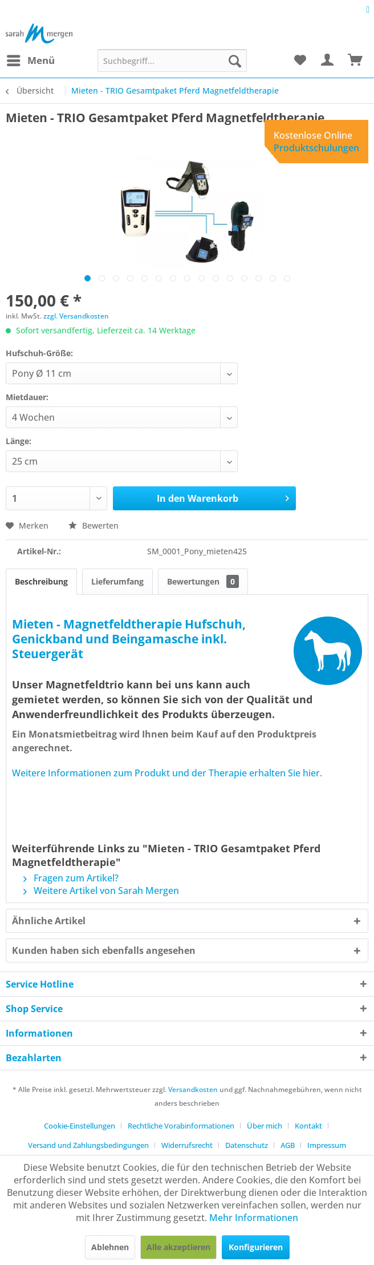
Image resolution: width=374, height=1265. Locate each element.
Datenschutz (246, 1145)
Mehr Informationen (253, 1217)
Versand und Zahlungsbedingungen (88, 1145)
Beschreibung (41, 581)
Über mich (264, 1126)
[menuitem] (30, 60)
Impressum (326, 1145)
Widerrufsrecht (187, 1145)
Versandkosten (193, 1089)
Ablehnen (110, 1247)
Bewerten (93, 525)
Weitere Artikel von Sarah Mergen (101, 890)
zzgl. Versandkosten (76, 316)
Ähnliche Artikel (49, 920)
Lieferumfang (117, 581)
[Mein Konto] (327, 60)
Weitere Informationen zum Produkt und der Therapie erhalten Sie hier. (167, 773)
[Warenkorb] (355, 60)
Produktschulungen (316, 148)
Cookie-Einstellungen (79, 1126)
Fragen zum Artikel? (71, 878)
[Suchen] (235, 60)
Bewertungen (203, 581)
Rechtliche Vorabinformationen (181, 1126)
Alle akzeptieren (178, 1247)
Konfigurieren (256, 1247)
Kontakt (308, 1126)
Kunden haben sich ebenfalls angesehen (104, 950)
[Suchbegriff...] (172, 60)
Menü (31, 59)
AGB (287, 1145)
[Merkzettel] (299, 60)
